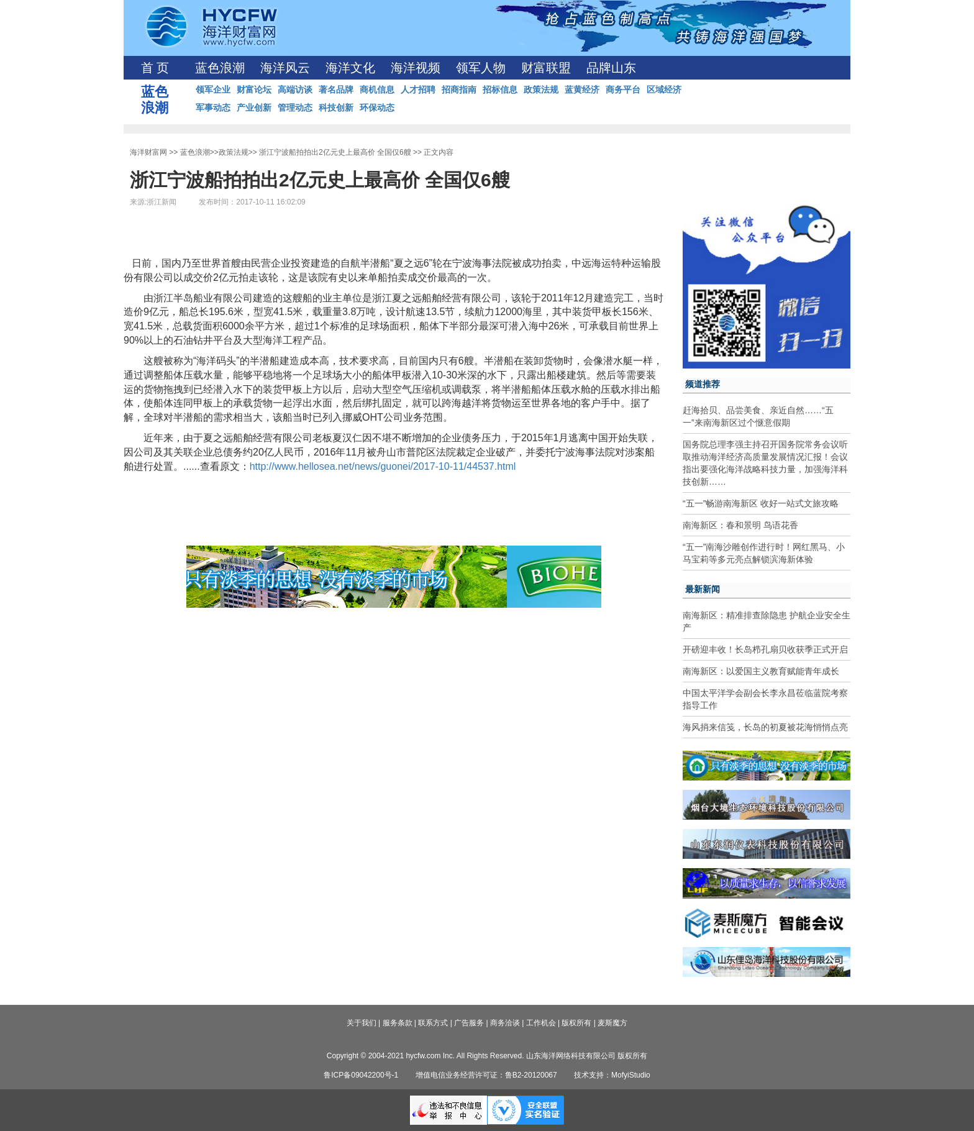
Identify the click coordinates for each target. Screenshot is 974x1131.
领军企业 (213, 89)
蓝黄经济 (582, 89)
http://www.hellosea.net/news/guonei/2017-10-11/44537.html (383, 466)
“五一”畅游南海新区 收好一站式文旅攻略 (761, 503)
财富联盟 (546, 68)
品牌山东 (611, 68)
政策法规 (541, 89)
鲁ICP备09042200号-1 (361, 1075)
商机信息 (377, 89)
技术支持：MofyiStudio (612, 1075)
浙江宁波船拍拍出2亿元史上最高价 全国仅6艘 (335, 152)
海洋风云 (285, 68)
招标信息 (500, 89)
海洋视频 (415, 68)
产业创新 (254, 107)
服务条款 (397, 1023)
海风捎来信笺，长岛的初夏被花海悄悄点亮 (765, 727)
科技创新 (336, 107)
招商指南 (459, 89)
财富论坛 (254, 89)
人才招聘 (418, 89)
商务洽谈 (505, 1023)
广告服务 (469, 1023)
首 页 (155, 68)
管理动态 (295, 107)
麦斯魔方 (612, 1023)
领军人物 (481, 68)
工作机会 (541, 1023)
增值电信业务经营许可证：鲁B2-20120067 (486, 1075)
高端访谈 (295, 89)
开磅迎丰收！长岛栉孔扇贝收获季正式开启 (765, 649)
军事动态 (213, 107)
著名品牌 (336, 89)
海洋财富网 (148, 152)
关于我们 (361, 1023)
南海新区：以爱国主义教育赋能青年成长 (761, 671)
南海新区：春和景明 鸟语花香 (740, 525)
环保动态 (377, 107)
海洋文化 (350, 68)
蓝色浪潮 (220, 68)
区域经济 (664, 89)
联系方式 (433, 1023)
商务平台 (623, 89)
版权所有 (576, 1023)
